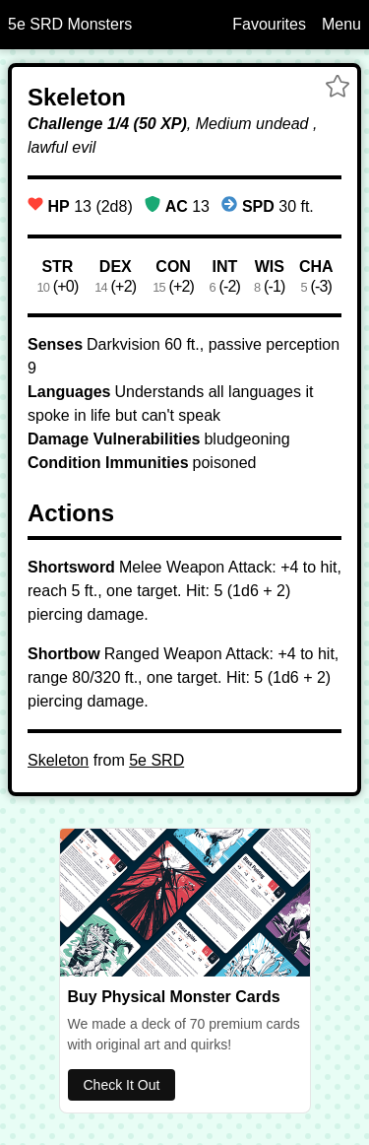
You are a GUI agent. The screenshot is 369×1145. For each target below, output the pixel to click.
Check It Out (122, 1085)
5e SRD (156, 760)
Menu (341, 24)
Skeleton (58, 760)
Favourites (269, 24)
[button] (337, 88)
